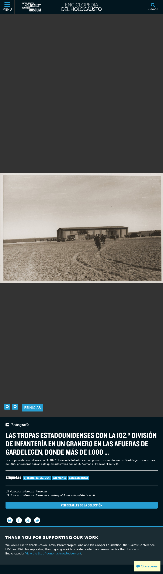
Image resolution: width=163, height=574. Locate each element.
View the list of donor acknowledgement (53, 543)
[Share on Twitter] (28, 510)
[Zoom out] (7, 397)
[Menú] (7, 7)
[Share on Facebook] (19, 510)
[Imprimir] (10, 510)
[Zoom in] (15, 397)
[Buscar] (153, 7)
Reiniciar (32, 398)
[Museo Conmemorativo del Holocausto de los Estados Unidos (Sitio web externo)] (31, 7)
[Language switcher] (37, 510)
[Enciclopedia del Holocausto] (82, 7)
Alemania (59, 467)
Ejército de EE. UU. (37, 467)
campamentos (78, 467)
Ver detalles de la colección (81, 495)
